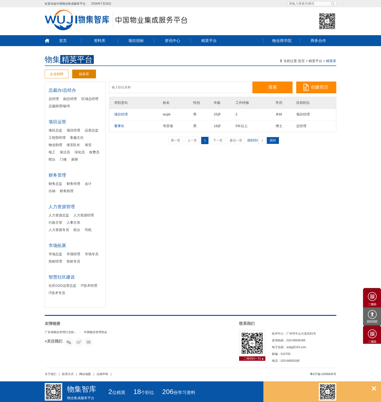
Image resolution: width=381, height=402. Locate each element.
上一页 (192, 140)
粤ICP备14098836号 (323, 374)
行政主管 (55, 222)
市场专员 (91, 254)
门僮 (63, 159)
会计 (88, 184)
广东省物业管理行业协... (60, 332)
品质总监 (91, 130)
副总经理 (70, 99)
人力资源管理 (62, 206)
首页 (63, 41)
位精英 (116, 392)
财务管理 (57, 175)
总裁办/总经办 (62, 90)
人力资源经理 (83, 215)
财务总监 (55, 184)
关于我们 (50, 374)
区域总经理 (89, 99)
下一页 (218, 140)
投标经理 (55, 261)
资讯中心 (172, 41)
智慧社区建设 (62, 277)
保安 (88, 145)
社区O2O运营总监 (62, 285)
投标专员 (73, 261)
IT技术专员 (57, 293)
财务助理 (66, 191)
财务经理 (73, 184)
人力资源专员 (59, 230)
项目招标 (136, 41)
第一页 (175, 140)
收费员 (94, 152)
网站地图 (85, 374)
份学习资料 (178, 392)
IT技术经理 (89, 285)
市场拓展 (57, 245)
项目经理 (73, 130)
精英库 (84, 74)
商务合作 (318, 41)
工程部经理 (57, 137)
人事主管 (73, 222)
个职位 (143, 392)
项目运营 (57, 121)
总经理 (54, 99)
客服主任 (77, 137)
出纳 (52, 191)
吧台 (52, 159)
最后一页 (236, 140)
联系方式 (68, 374)
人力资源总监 (59, 215)
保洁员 (65, 152)
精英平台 (209, 41)
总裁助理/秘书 (59, 106)
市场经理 (73, 254)
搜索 (272, 87)
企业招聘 (56, 74)
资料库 (99, 41)
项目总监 (55, 130)
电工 (52, 152)
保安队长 (73, 145)
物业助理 (55, 145)
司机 (88, 230)
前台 (76, 230)
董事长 (119, 126)
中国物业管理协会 (95, 332)
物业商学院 (282, 41)
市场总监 (55, 254)
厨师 (74, 159)
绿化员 (80, 152)
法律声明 (102, 374)
